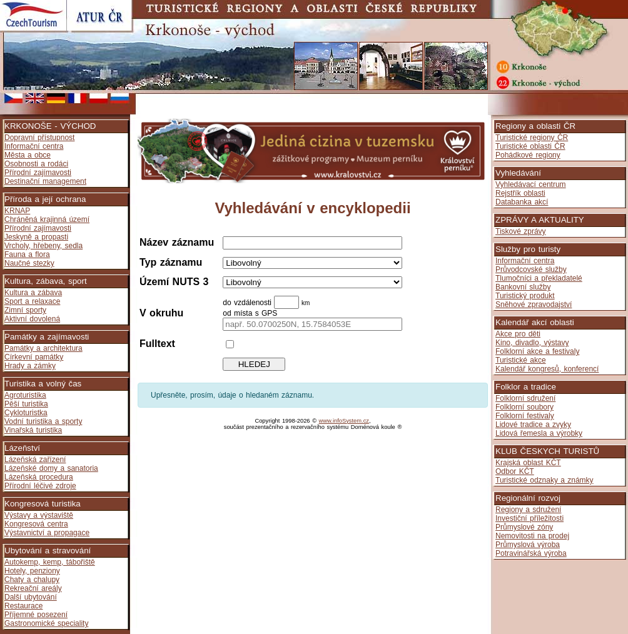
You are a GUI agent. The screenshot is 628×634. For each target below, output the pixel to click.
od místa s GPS (250, 313)
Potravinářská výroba (531, 553)
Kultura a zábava (33, 292)
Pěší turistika (26, 404)
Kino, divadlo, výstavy (532, 342)
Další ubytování (30, 597)
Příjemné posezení (36, 614)
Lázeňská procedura (38, 477)
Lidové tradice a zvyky (533, 424)
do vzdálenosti (248, 302)
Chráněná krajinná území (46, 219)
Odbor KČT (514, 471)
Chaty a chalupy (31, 579)
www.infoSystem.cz (344, 421)
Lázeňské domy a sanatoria (51, 468)
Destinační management (45, 181)
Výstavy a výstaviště (38, 515)
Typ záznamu (170, 262)
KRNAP (17, 210)
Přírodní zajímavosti (37, 172)
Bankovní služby (522, 287)
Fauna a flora (27, 254)
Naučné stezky (29, 263)
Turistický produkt (525, 295)
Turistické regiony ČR (531, 137)
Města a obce (27, 155)
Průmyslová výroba (527, 544)
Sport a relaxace (32, 301)
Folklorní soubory (524, 407)
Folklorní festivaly (524, 415)
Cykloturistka (26, 412)
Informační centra (33, 146)
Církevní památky (33, 357)
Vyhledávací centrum (530, 184)
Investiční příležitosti (529, 518)
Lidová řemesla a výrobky (538, 433)
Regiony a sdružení (528, 509)
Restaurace (23, 605)
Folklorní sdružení (525, 398)
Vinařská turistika (33, 430)
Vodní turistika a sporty (43, 421)
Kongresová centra (36, 524)
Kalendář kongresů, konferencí (547, 369)
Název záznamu (176, 242)
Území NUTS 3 (173, 281)
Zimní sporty (25, 310)
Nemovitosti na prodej (532, 535)
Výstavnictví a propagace (46, 532)
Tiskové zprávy (520, 231)
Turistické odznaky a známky (544, 480)
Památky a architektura (43, 348)
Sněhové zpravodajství (533, 304)
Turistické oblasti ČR (530, 146)
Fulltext (157, 343)
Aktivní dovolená (32, 318)
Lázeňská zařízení (35, 459)
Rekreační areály (33, 588)
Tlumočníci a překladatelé (538, 278)
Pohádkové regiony (527, 155)
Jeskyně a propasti (36, 237)
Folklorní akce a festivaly (537, 351)
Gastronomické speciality (46, 623)
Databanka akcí (521, 202)
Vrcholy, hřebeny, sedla (43, 245)
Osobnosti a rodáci (36, 163)
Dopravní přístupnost (39, 137)
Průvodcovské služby (531, 269)
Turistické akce (520, 360)
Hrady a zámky (30, 365)
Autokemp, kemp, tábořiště (49, 562)
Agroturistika (25, 395)
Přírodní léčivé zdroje (40, 485)
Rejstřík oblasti (520, 193)
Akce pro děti (517, 334)
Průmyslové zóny (524, 527)
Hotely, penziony (32, 570)
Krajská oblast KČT (528, 462)
